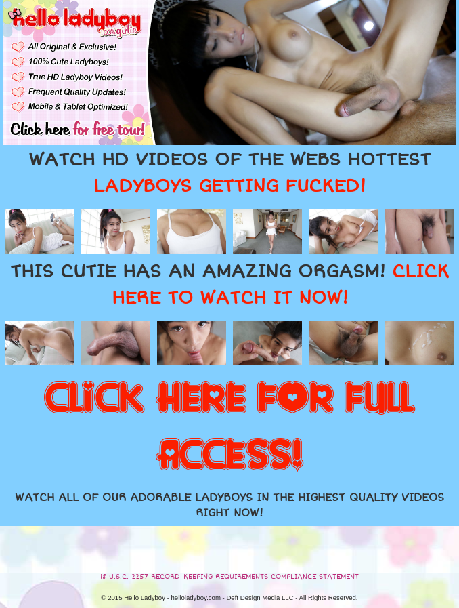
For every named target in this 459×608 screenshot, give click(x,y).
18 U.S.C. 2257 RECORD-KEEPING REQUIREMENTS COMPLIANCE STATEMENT (229, 577)
